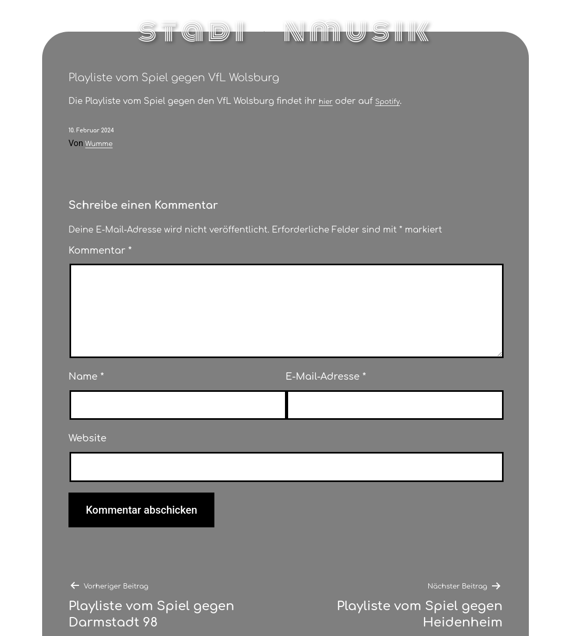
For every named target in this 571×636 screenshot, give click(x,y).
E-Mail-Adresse (326, 376)
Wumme (99, 144)
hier (325, 101)
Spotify (387, 101)
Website (87, 438)
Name (86, 376)
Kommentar (100, 250)
